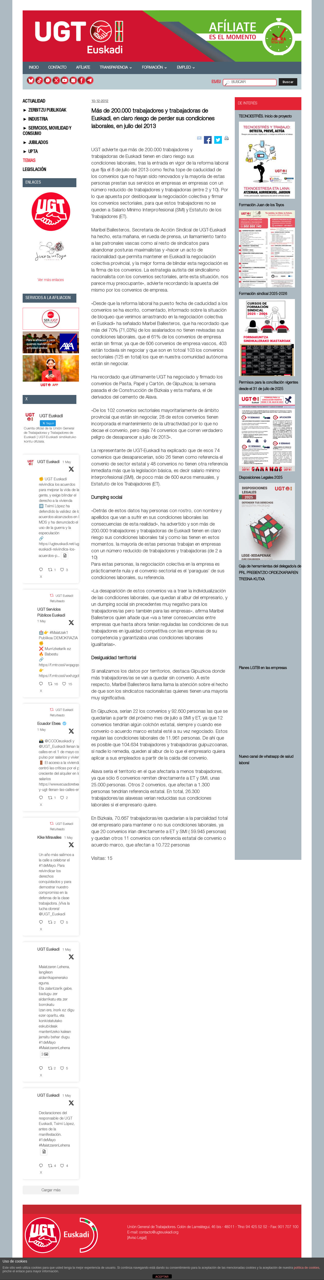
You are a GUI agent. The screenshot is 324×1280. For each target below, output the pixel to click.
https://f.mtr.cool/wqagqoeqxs (63, 665)
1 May (66, 462)
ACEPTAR (161, 1276)
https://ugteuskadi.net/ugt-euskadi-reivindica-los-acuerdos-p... (60, 550)
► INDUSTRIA (35, 119)
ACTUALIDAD (34, 101)
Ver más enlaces (51, 280)
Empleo (186, 68)
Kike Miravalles (49, 838)
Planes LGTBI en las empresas (263, 668)
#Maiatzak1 (59, 633)
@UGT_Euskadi (52, 747)
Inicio (34, 68)
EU (219, 82)
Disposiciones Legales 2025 (261, 478)
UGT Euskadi (48, 462)
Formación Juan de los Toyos (261, 205)
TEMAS (29, 161)
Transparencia (116, 68)
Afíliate (83, 68)
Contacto (57, 68)
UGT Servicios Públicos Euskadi (51, 613)
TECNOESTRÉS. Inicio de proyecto (265, 117)
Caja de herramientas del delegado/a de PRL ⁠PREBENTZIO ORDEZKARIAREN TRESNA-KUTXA (270, 573)
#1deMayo (47, 866)
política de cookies (306, 1267)
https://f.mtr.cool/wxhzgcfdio (61, 676)
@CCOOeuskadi (58, 741)
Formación (154, 68)
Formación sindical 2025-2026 (263, 294)
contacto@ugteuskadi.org (158, 1232)
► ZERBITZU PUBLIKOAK (44, 110)
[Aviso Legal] (137, 1238)
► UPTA (30, 152)
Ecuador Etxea (48, 724)
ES (214, 82)
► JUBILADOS (35, 143)
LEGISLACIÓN (34, 170)
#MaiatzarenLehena (54, 1048)
